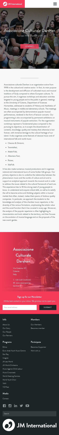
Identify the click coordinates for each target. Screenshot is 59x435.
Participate (36, 342)
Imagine (5, 358)
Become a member (38, 328)
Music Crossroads (9, 372)
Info (4, 319)
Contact (29, 46)
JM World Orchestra (10, 365)
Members (35, 319)
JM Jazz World (8, 361)
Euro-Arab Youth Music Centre (14, 350)
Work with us (35, 350)
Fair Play (6, 354)
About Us (6, 324)
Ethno (5, 347)
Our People (7, 332)
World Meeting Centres (11, 376)
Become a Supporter (38, 347)
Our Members (36, 324)
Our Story (6, 328)
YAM (4, 383)
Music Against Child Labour (12, 369)
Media (5, 393)
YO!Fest (6, 387)
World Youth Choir (9, 380)
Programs (7, 342)
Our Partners (7, 335)
